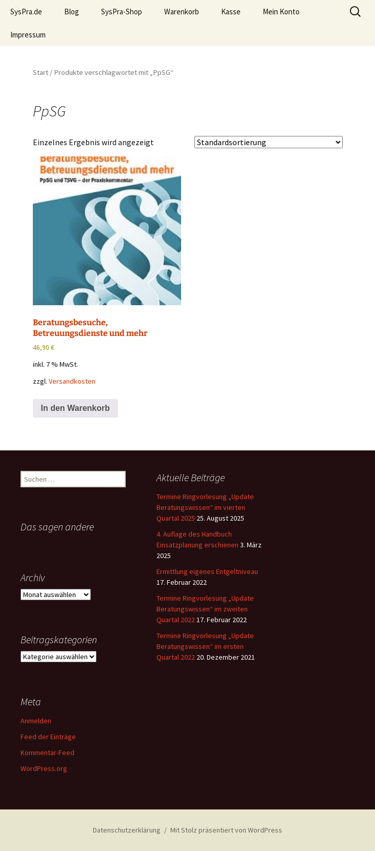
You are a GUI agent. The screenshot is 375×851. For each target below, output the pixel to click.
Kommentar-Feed (47, 752)
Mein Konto (281, 11)
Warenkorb (181, 11)
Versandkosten (72, 381)
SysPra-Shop (121, 11)
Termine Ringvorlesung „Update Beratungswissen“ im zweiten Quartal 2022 (205, 608)
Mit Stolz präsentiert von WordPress (226, 830)
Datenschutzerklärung (127, 830)
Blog (71, 11)
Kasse (231, 11)
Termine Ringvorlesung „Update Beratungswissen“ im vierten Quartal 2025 (205, 507)
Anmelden (36, 720)
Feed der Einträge (48, 736)
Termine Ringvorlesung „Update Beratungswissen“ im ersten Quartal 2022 (205, 646)
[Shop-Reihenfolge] (268, 142)
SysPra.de (26, 11)
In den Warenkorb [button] (75, 408)
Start (40, 72)
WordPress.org (44, 768)
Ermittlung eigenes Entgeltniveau (207, 571)
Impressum (28, 34)
